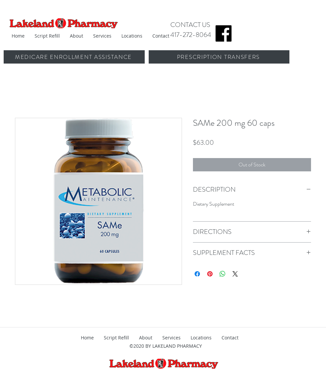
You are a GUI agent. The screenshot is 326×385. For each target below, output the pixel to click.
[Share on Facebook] (197, 274)
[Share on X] (235, 274)
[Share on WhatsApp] (223, 274)
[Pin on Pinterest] (210, 274)
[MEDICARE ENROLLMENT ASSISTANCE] (74, 57)
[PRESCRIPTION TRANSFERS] (219, 57)
